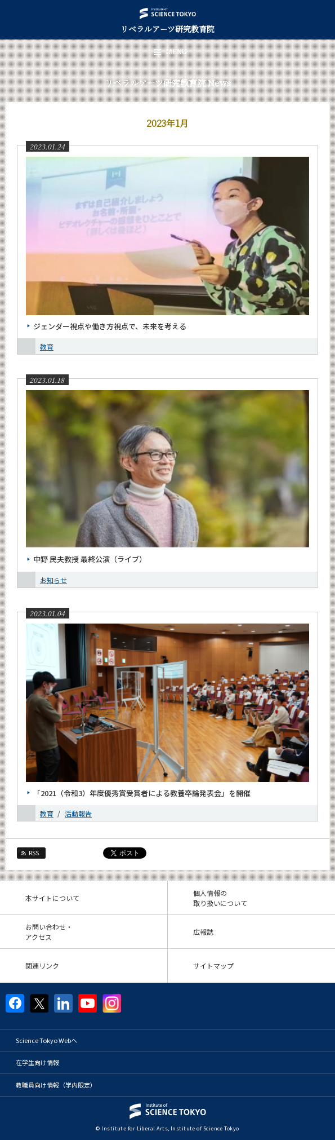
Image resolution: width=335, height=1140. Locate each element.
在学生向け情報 (37, 1062)
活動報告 (78, 813)
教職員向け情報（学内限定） (56, 1084)
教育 (46, 346)
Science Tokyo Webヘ (46, 1040)
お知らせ (53, 580)
